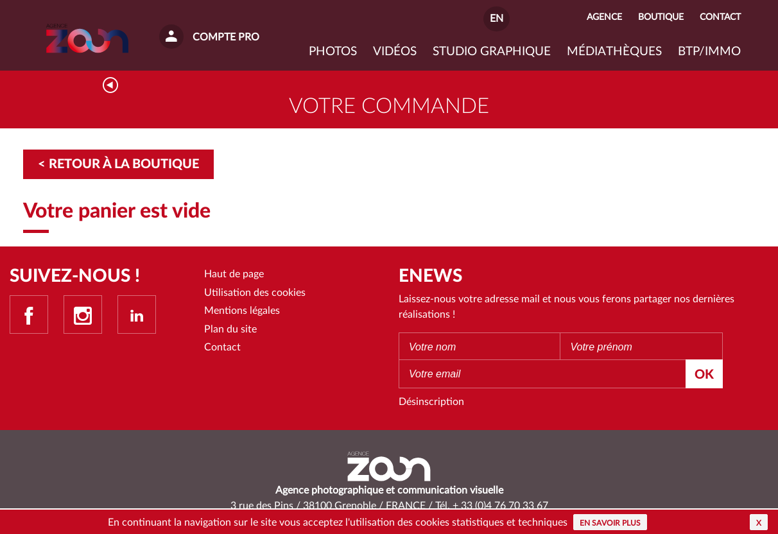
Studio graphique (492, 52)
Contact (222, 347)
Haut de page (234, 274)
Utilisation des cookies (255, 293)
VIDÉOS (395, 52)
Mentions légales (242, 311)
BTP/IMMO (709, 52)
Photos (333, 52)
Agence (604, 17)
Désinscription (431, 402)
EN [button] (496, 18)
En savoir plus (610, 523)
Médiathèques (614, 52)
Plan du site (230, 329)
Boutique (661, 17)
